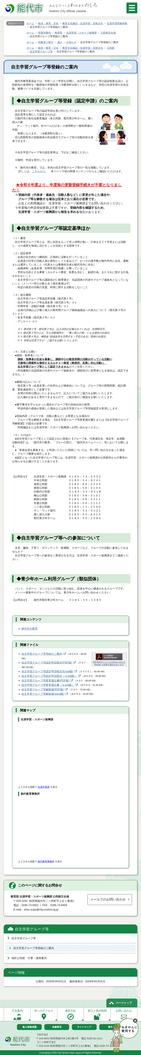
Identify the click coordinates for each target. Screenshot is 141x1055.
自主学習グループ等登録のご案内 (41, 653)
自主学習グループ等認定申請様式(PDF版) (46, 662)
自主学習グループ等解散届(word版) (42, 693)
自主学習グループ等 (32, 929)
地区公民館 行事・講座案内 (29, 958)
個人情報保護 (29, 1027)
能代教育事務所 (46, 861)
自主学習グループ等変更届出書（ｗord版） (47, 685)
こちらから (38, 171)
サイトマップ (84, 1027)
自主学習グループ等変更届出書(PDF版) (45, 680)
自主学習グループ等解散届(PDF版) (42, 689)
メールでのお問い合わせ (108, 899)
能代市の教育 (29, 628)
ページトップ (124, 1002)
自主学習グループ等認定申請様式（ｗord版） (49, 676)
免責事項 (57, 1027)
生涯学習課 (44, 787)
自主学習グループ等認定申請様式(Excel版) (47, 671)
